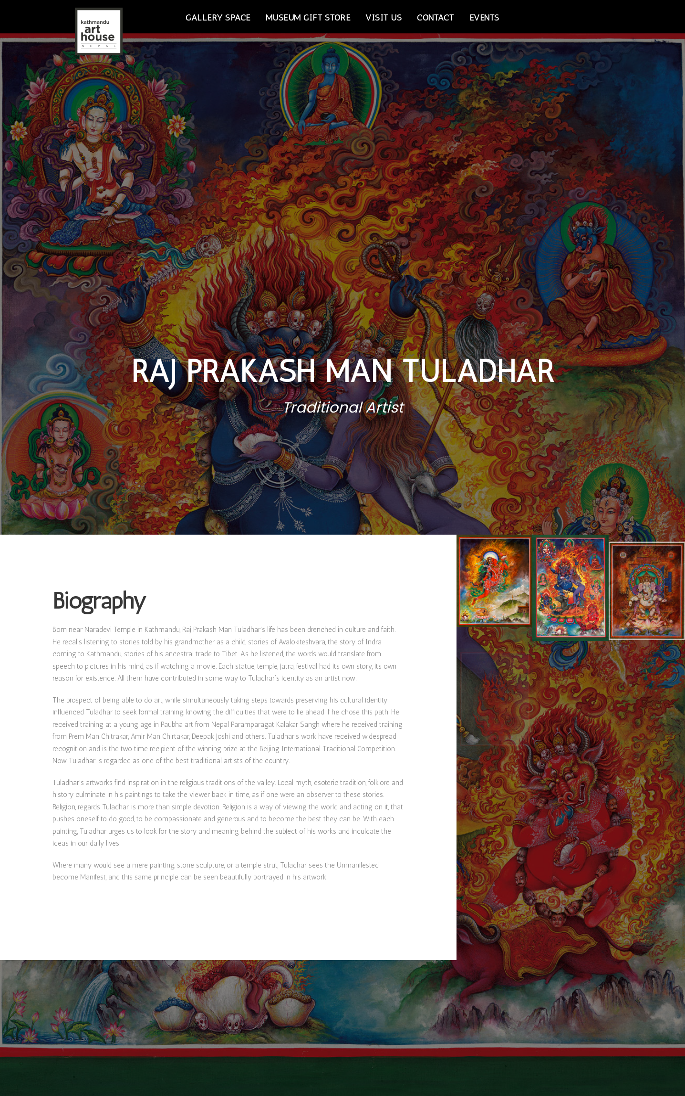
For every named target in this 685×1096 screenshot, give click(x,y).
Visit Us (383, 17)
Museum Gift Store (308, 17)
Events (484, 17)
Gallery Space (218, 17)
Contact (435, 17)
